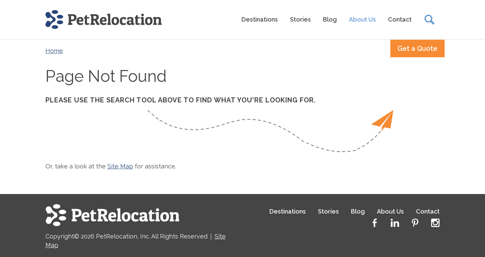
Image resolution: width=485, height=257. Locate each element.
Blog (330, 19)
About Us (362, 19)
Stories (300, 19)
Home (54, 50)
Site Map (120, 166)
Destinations (259, 19)
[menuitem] (259, 19)
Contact (400, 19)
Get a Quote (417, 48)
